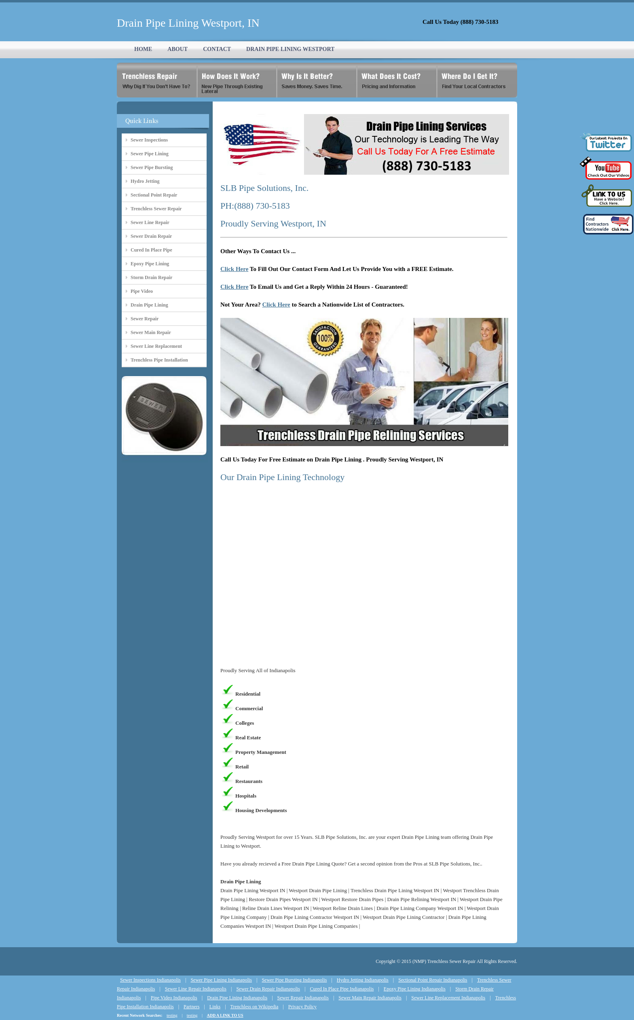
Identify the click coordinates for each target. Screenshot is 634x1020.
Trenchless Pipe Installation (159, 360)
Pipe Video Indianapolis (174, 998)
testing (172, 1015)
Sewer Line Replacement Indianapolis (448, 998)
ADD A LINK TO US (225, 1015)
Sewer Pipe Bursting (152, 167)
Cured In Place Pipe (151, 250)
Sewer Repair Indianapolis (303, 998)
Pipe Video (142, 291)
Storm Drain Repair (151, 277)
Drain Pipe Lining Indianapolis (237, 998)
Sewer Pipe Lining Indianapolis (221, 980)
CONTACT (217, 49)
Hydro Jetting (145, 181)
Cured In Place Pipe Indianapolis (342, 989)
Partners (191, 1006)
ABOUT (177, 49)
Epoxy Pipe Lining (150, 264)
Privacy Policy (302, 1006)
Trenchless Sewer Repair (156, 209)
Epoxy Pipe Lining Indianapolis (415, 989)
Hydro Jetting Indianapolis (363, 980)
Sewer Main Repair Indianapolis (370, 998)
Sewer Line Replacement (156, 346)
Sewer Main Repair (151, 332)
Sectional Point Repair (154, 195)
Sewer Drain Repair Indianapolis (268, 989)
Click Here (234, 269)
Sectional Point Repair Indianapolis (432, 980)
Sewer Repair (144, 319)
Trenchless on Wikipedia (254, 1006)
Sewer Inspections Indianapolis (150, 980)
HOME (143, 49)
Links (214, 1006)
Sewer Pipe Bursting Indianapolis (294, 980)
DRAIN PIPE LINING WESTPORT (290, 49)
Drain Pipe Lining (149, 305)
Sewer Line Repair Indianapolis (195, 989)
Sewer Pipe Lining (150, 154)
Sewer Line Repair (150, 222)
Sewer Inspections (149, 140)
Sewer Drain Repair (151, 236)
